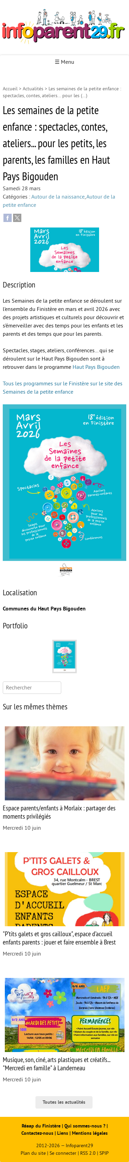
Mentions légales (90, 1133)
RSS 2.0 (88, 1153)
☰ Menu (64, 62)
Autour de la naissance (58, 197)
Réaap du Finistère (41, 1126)
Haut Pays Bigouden (96, 367)
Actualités (33, 88)
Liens (62, 1133)
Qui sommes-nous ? (85, 1126)
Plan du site (33, 1153)
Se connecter (63, 1153)
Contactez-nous (37, 1133)
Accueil (10, 88)
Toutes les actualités (64, 1102)
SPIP (104, 1153)
